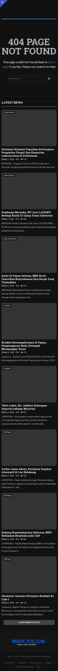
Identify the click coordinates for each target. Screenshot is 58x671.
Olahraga (7, 432)
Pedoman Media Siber (24, 667)
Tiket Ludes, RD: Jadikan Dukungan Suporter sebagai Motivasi (24, 407)
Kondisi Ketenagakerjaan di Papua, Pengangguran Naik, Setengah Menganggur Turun (24, 346)
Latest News (12, 102)
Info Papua (7, 495)
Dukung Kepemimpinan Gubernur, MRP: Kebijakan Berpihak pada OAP (27, 534)
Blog (39, 667)
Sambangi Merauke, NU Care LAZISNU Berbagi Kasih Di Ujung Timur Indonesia (27, 214)
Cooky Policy (9, 663)
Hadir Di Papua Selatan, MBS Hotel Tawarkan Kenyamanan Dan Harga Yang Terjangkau (28, 279)
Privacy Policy (36, 663)
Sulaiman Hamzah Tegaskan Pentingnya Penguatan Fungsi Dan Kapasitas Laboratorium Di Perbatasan (28, 152)
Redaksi (48, 663)
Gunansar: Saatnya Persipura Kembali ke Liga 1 (28, 597)
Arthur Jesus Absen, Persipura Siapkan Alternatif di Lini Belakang (27, 470)
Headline (7, 305)
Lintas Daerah (9, 112)
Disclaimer (22, 663)
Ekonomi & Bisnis (10, 239)
